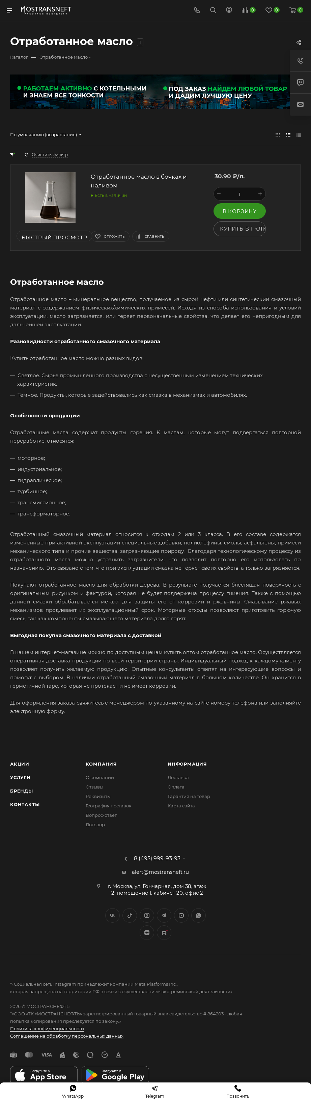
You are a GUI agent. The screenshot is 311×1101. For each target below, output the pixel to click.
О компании (100, 777)
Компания (101, 764)
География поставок (109, 805)
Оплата (176, 787)
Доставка (178, 777)
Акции (19, 764)
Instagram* (147, 915)
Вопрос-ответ (101, 815)
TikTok (164, 932)
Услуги (20, 777)
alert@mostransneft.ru (160, 872)
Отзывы (94, 787)
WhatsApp (198, 915)
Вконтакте (112, 915)
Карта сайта (181, 805)
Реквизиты (98, 796)
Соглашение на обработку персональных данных (66, 1036)
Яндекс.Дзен (147, 932)
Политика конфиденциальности (47, 1028)
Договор (95, 824)
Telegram (164, 915)
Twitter (129, 915)
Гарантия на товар (189, 796)
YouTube (181, 915)
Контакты (24, 804)
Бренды (21, 791)
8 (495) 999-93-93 (157, 858)
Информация (187, 764)
